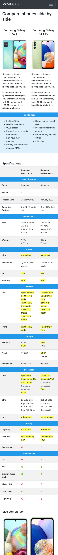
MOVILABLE (10, 4)
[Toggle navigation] (51, 4)
